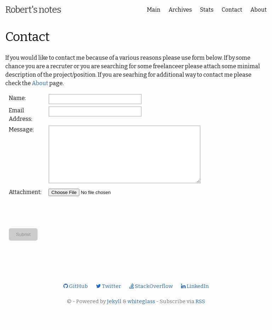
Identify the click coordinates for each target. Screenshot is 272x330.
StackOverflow (151, 297)
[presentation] (102, 223)
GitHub (75, 297)
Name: (17, 98)
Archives (180, 9)
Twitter (108, 297)
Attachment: (25, 202)
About (258, 9)
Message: (21, 129)
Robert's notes (33, 9)
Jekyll (114, 312)
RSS (200, 312)
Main (153, 9)
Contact (232, 9)
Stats (207, 9)
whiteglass (141, 312)
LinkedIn (195, 297)
